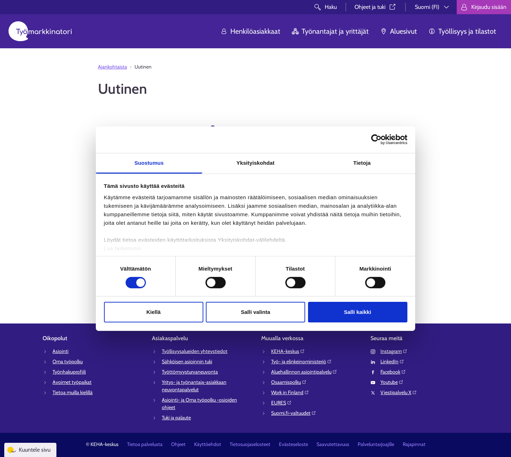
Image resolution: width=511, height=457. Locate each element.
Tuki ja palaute (176, 417)
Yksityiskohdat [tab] (255, 162)
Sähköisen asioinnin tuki (187, 361)
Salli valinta (255, 312)
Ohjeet (178, 444)
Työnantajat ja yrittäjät (330, 31)
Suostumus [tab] (149, 162)
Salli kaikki (357, 312)
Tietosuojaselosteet (250, 444)
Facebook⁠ (393, 372)
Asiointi (60, 351)
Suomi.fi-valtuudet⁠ (293, 413)
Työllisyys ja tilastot (462, 31)
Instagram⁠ (393, 351)
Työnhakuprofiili (69, 372)
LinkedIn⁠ (392, 361)
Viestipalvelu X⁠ (398, 392)
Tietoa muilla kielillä (73, 392)
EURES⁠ (281, 402)
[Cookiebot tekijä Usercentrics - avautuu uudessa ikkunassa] (376, 139)
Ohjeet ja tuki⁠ (376, 7)
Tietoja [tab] (362, 162)
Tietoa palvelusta (145, 444)
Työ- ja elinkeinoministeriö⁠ (301, 361)
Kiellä (153, 312)
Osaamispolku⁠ (289, 382)
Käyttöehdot (207, 444)
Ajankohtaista (112, 67)
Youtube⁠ (391, 382)
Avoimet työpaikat (72, 382)
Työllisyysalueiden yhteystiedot (194, 351)
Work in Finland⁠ (290, 392)
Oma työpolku (68, 361)
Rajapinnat (414, 444)
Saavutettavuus (333, 444)
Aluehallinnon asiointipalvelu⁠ (304, 372)
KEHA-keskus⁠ (288, 351)
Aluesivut (398, 31)
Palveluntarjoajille (376, 444)
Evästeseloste (293, 444)
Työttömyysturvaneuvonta (190, 372)
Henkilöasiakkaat (250, 31)
